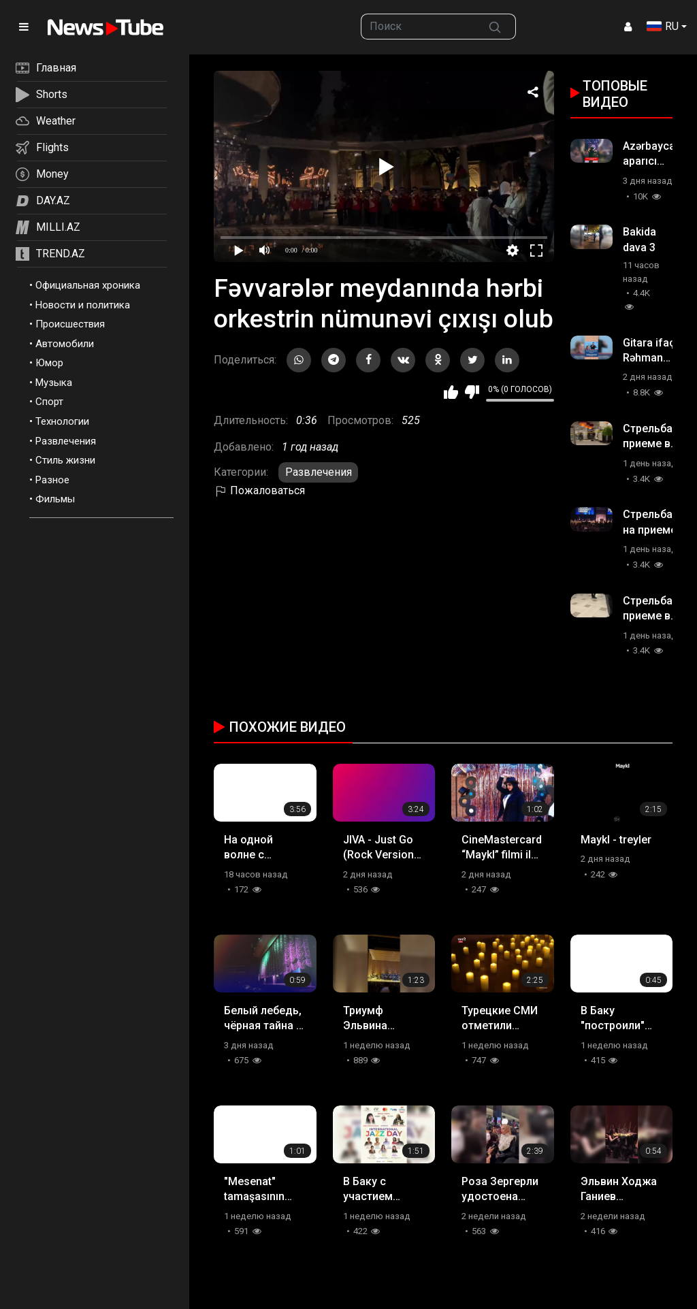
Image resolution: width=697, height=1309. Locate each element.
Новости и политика (82, 305)
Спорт (49, 401)
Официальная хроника (87, 285)
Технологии (62, 421)
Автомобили (64, 344)
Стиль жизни (65, 460)
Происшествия (70, 324)
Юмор (49, 363)
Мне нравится (451, 392)
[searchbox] (417, 26)
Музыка (53, 382)
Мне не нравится (472, 392)
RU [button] (663, 26)
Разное (52, 480)
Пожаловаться (259, 490)
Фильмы (55, 499)
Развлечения (65, 441)
